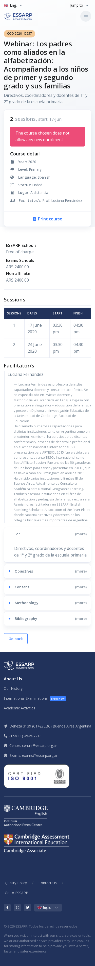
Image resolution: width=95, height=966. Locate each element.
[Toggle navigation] (85, 16)
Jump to (76, 5)
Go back (16, 638)
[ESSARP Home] (25, 16)
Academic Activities (19, 708)
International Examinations (35, 698)
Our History (13, 688)
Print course (47, 219)
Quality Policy (16, 882)
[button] (47, 534)
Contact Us (48, 882)
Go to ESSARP (16, 892)
